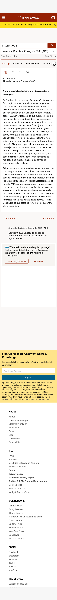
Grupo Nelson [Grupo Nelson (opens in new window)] (16, 520)
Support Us (14, 442)
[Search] (52, 45)
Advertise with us (17, 466)
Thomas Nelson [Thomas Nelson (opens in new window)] (16, 527)
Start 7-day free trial (17, 261)
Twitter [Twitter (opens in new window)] (12, 566)
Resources (18, 63)
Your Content (49, 63)
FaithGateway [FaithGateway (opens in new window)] (15, 505)
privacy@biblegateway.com (37, 399)
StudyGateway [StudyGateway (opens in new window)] (16, 509)
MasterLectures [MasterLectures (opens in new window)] (16, 538)
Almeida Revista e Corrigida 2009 (25, 228)
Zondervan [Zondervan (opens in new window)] (14, 534)
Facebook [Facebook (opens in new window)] (13, 552)
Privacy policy (16, 474)
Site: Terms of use (17, 488)
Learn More (38, 261)
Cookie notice (15, 484)
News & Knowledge (18, 420)
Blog (11, 434)
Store (11, 431)
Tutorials (13, 459)
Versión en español (18, 583)
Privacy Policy (8, 399)
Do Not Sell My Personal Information (28, 481)
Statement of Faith (18, 423)
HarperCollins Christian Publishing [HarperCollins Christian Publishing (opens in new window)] (25, 516)
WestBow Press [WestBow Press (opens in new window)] (16, 531)
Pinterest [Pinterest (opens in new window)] (13, 559)
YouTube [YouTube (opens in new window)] (13, 570)
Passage (6, 63)
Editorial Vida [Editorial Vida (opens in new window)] (15, 523)
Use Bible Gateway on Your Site (24, 462)
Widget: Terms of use (19, 492)
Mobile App (14, 427)
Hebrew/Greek (32, 63)
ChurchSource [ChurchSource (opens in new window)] (16, 513)
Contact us (14, 470)
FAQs (11, 455)
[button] (53, 17)
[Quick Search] (24, 45)
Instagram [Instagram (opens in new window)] (14, 555)
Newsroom (14, 438)
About (12, 416)
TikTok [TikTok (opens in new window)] (12, 563)
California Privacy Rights (21, 477)
